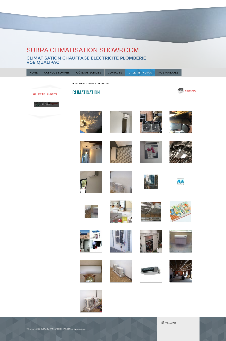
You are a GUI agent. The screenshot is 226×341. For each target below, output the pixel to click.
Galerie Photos (140, 72)
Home (34, 72)
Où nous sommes (88, 72)
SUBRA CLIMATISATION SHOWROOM (82, 50)
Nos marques (169, 72)
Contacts (115, 72)
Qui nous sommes (57, 72)
